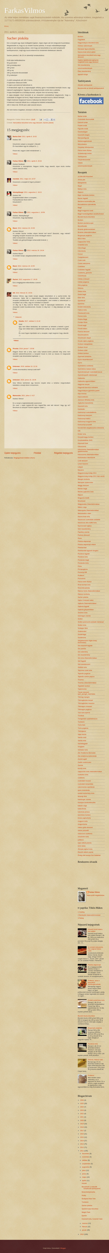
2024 (82, 1107)
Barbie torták (82, 116)
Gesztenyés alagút (84, 338)
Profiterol (81, 575)
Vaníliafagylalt (82, 744)
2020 (82, 1120)
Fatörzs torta (82, 310)
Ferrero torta (82, 316)
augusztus (86, 1167)
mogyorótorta (82, 824)
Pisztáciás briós (83, 563)
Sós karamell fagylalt (85, 645)
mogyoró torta (82, 821)
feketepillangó (18, 192)
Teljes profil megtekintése (95, 895)
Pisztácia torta (83, 557)
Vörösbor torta (83, 750)
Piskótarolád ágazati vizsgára (88, 551)
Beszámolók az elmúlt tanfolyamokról (91, 88)
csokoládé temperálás (85, 784)
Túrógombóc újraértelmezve (87, 719)
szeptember (86, 1164)
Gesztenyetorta (83, 335)
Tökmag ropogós (84, 697)
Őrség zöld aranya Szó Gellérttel (89, 855)
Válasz (15, 154)
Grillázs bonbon (83, 353)
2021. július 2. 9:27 (28, 395)
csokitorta (81, 778)
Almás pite (81, 180)
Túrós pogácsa (83, 728)
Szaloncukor (82, 631)
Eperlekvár (81, 301)
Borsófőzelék (82, 226)
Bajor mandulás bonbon (86, 195)
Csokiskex (81, 266)
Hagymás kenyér (84, 384)
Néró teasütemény (84, 529)
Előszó (6, 26)
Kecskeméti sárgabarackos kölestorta (91, 428)
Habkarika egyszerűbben (86, 381)
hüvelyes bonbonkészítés (87, 802)
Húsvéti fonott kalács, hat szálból (95, 930)
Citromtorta (82, 251)
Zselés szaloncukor (84, 762)
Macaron (81, 470)
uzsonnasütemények (85, 68)
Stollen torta (82, 625)
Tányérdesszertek (84, 160)
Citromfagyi (82, 248)
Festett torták (82, 125)
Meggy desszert (83, 485)
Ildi (14, 293)
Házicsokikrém (83, 397)
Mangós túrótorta (84, 479)
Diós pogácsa (82, 285)
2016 (82, 1134)
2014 (82, 1141)
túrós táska (81, 846)
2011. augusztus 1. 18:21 (33, 192)
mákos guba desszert (85, 827)
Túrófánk (81, 716)
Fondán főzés (82, 322)
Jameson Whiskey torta (86, 400)
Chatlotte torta (83, 245)
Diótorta (80, 288)
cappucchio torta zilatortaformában (90, 771)
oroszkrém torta (83, 837)
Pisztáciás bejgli (83, 560)
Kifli (79, 431)
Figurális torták (83, 129)
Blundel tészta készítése (86, 217)
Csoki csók (81, 260)
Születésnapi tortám (85, 153)
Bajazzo (80, 192)
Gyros (80, 363)
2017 (82, 1130)
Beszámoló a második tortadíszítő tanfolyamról (91, 1187)
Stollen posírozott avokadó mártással (91, 622)
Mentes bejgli (82, 489)
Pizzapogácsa (83, 569)
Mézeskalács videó (84, 513)
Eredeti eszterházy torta (96, 1000)
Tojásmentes (82, 689)
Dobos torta (82, 291)
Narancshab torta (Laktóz (87, 52)
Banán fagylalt (83, 198)
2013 (82, 1144)
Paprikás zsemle (83, 532)
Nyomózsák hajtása (84, 526)
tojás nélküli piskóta (84, 843)
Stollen (80, 619)
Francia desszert (83, 332)
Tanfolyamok (82, 157)
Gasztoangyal (82, 132)
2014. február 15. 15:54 (24, 293)
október (85, 1160)
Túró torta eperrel (84, 713)
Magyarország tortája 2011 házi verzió (91, 476)
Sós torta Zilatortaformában (87, 658)
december (86, 1153)
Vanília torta (82, 740)
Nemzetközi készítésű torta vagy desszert (27, 123)
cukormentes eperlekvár (86, 787)
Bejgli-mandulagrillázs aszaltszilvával (91, 214)
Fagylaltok (81, 39)
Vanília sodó (82, 737)
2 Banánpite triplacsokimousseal (89, 915)
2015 (82, 1137)
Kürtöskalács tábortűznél (86, 457)
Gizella (21, 321)
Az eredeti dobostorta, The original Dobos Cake (95, 949)
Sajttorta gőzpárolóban (86, 610)
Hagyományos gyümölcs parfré (88, 391)
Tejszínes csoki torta (85, 670)
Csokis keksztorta (84, 263)
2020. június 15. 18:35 (28, 380)
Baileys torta (82, 189)
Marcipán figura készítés (86, 49)
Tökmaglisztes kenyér (85, 700)
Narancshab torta (84, 516)
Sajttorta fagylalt (83, 606)
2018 (82, 1127)
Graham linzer (83, 347)
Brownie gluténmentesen (86, 229)
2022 (82, 1113)
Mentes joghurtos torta (85, 492)
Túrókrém (81, 722)
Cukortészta (82, 276)
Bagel (80, 186)
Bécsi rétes (82, 238)
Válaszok (18, 317)
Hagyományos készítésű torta (88, 43)
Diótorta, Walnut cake (95, 1060)
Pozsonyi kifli (82, 572)
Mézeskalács (82, 144)
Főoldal (37, 453)
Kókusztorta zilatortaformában (88, 454)
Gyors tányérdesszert (85, 359)
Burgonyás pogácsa (85, 235)
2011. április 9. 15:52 (29, 136)
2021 (82, 1117)
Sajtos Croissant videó (85, 600)
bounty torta (82, 768)
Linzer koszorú (83, 464)
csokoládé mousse (84, 781)
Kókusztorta (82, 446)
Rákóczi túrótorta (84, 594)
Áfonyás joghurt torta (85, 849)
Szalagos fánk (83, 628)
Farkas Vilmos (18, 161)
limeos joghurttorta (84, 818)
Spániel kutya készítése (90, 1209)
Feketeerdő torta (83, 313)
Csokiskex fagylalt (84, 270)
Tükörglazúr (82, 731)
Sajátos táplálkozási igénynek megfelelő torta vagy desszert (88, 61)
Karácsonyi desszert (85, 415)
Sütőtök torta (82, 667)
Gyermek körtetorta (84, 356)
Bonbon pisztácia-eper (85, 223)
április (84, 1180)
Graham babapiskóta (85, 344)
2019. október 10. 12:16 (29, 366)
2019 (82, 1124)
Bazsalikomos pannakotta (87, 204)
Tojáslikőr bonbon (84, 686)
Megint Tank (86, 1212)
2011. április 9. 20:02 (34, 161)
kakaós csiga (82, 806)
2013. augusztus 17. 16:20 (28, 279)
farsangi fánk (82, 796)
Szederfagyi (82, 634)
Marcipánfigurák (83, 138)
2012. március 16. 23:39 (26, 228)
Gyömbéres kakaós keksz (87, 369)
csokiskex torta (83, 775)
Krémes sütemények (85, 46)
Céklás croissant (83, 279)
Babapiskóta (82, 183)
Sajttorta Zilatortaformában (87, 603)
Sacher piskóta (17, 38)
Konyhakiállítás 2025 (85, 440)
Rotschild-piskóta (84, 588)
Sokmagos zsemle (84, 616)
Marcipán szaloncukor (85, 482)
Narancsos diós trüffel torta (87, 523)
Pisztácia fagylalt (84, 554)
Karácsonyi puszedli (85, 425)
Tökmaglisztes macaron (86, 703)
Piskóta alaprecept (84, 541)
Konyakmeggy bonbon (85, 437)
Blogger (63, 1248)
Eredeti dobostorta (84, 307)
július (84, 1170)
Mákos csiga (82, 507)
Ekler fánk (81, 297)
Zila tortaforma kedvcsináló (87, 756)
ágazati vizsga (83, 74)
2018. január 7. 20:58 (26, 348)
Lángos (80, 467)
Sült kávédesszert (84, 664)
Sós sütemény (83, 652)
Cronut (80, 254)
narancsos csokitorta (85, 834)
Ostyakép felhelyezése (86, 147)
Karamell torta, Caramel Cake (92, 1219)
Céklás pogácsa (83, 282)
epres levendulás (84, 790)
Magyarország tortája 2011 (87, 473)
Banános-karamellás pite (86, 201)
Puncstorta (81, 578)
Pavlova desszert (84, 535)
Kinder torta (82, 434)
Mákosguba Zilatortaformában (88, 510)
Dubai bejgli (82, 294)
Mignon (80, 495)
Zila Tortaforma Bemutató (86, 753)
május (84, 1177)
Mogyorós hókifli (83, 498)
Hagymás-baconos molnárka (88, 387)
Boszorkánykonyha (88, 1192)
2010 (82, 1234)
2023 (82, 1110)
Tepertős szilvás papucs (86, 676)
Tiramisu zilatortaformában (87, 683)
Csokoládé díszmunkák (86, 119)
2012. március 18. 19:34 (35, 250)
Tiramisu (81, 680)
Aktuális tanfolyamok (85, 85)
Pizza (80, 566)
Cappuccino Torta (84, 242)
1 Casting (81, 912)
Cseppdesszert (83, 257)
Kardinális (81, 409)
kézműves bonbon (84, 815)
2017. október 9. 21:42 (32, 321)
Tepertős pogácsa (84, 673)
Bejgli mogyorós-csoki (85, 211)
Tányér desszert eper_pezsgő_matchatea (86, 693)
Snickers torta (82, 613)
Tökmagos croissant (85, 706)
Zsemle (80, 765)
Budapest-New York (89, 1199)
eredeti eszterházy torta (86, 793)
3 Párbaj (81, 918)
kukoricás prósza (84, 812)
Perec (80, 538)
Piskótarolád (82, 547)
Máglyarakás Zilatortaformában (88, 504)
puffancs (81, 840)
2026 (82, 1100)
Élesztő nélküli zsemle (85, 852)
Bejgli (80, 208)
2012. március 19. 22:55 (26, 266)
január (84, 1230)
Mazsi (15, 228)
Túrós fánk (81, 725)
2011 (82, 1151)
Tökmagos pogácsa (84, 709)
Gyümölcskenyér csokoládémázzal (90, 372)
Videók (80, 163)
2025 (82, 1103)
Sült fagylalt (82, 661)
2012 (82, 1147)
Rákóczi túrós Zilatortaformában (89, 591)
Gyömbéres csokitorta (85, 366)
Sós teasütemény (84, 65)
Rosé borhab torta (84, 585)
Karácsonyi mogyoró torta (87, 422)
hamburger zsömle (84, 799)
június (84, 1174)
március (85, 1223)
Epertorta (81, 304)
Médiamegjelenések (85, 141)
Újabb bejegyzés (12, 453)
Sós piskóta (82, 649)
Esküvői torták (83, 122)
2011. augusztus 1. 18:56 (36, 212)
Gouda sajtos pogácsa (85, 341)
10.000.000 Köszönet (85, 176)
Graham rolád (82, 350)
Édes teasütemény (84, 71)
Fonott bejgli (82, 325)
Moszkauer (81, 501)
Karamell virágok (84, 135)
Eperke (84, 1216)
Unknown (16, 366)
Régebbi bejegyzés (63, 453)
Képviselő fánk (83, 443)
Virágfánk (81, 747)
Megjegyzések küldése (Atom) (24, 458)
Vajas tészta (82, 734)
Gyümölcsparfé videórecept (87, 375)
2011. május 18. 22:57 (27, 179)
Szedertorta (82, 637)
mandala (16, 179)
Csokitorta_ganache (85, 273)
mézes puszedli (83, 830)
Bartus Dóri (17, 136)
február (84, 1227)
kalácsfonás (82, 809)
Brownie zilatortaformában (87, 232)
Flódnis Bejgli (82, 319)
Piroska (15, 348)
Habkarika (81, 378)
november (86, 1157)
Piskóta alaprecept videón (87, 544)
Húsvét (84, 1183)
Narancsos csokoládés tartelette (89, 520)
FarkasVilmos (24, 10)
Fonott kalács (82, 328)
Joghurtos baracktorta (85, 403)
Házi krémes (82, 394)
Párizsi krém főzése (84, 150)
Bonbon (80, 36)
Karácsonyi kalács (84, 418)
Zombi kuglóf (82, 759)
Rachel (15, 279)
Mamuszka (17, 395)
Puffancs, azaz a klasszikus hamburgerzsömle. (94, 982)
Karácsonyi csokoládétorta (87, 412)
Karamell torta (83, 406)
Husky (84, 1195)
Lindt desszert (83, 461)
